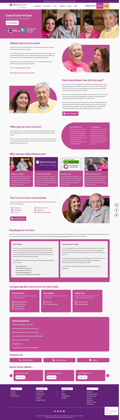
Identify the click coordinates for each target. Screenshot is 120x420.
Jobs (76, 6)
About (71, 6)
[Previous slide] (13, 275)
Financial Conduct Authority (60, 236)
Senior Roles (90, 404)
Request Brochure (41, 400)
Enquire (63, 394)
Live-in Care (48, 6)
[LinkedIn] (61, 411)
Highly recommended (43, 212)
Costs (56, 6)
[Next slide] (105, 275)
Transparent (17, 208)
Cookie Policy (48, 415)
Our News (64, 398)
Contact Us (14, 394)
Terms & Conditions (78, 415)
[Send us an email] (116, 215)
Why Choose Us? (15, 396)
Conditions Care (40, 394)
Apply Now (90, 391)
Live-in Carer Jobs (91, 396)
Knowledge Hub (65, 396)
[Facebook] (55, 411)
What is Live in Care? (25, 67)
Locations (63, 6)
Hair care (16, 212)
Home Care (38, 6)
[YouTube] (64, 411)
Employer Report (57, 415)
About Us (13, 391)
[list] (59, 259)
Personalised (18, 210)
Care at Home (40, 391)
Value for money (42, 208)
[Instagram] (58, 411)
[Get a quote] (116, 205)
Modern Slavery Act (67, 415)
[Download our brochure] (116, 210)
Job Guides (90, 400)
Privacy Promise (40, 415)
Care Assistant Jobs (92, 394)
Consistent (40, 210)
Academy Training (91, 402)
